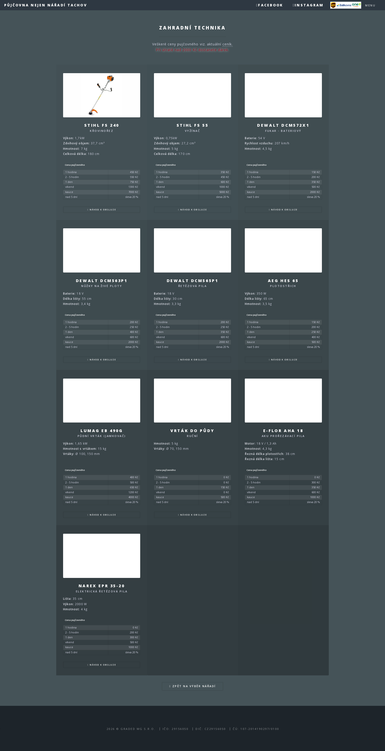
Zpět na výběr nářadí (194, 686)
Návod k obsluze (103, 209)
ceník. (227, 44)
